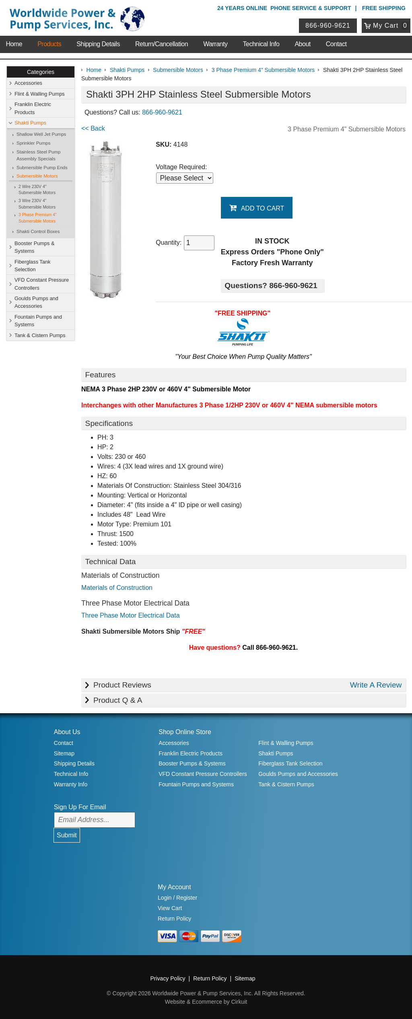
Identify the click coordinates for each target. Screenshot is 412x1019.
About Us (67, 731)
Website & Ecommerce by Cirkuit (206, 1002)
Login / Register (177, 897)
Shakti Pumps (30, 123)
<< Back (93, 128)
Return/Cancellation (161, 44)
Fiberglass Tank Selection (32, 265)
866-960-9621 (327, 25)
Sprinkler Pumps (33, 143)
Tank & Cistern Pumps (40, 335)
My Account (174, 887)
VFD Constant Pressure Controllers (41, 284)
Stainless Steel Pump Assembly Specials (38, 155)
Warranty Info (71, 784)
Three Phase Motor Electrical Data (130, 615)
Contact (336, 44)
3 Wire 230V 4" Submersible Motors (37, 203)
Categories (40, 72)
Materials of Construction (116, 587)
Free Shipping (384, 8)
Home (14, 44)
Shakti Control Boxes (38, 231)
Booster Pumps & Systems (34, 247)
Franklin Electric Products (32, 108)
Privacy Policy (167, 978)
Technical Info (261, 44)
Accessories (28, 83)
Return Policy (174, 918)
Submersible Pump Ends (42, 167)
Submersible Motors (37, 176)
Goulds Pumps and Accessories (36, 302)
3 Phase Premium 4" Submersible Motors (38, 218)
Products (49, 44)
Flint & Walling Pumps (39, 94)
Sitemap (64, 753)
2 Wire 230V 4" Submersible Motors (37, 189)
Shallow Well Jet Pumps (41, 134)
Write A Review (376, 685)
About (302, 44)
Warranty (215, 44)
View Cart (170, 908)
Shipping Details (98, 44)
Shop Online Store (185, 731)
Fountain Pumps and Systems (38, 320)
